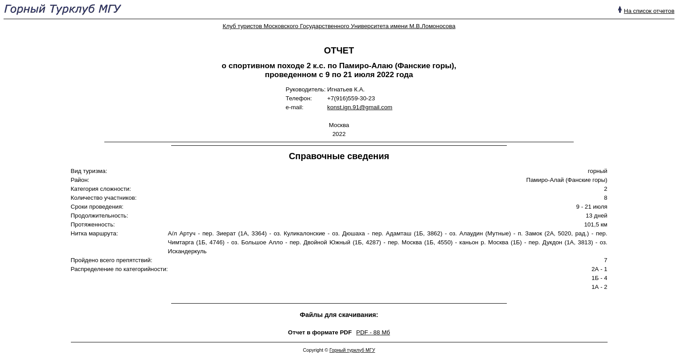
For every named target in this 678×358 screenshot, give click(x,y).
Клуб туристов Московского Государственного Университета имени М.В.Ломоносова (338, 26)
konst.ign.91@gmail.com (359, 107)
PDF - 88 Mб (373, 332)
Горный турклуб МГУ (352, 350)
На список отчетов (649, 11)
